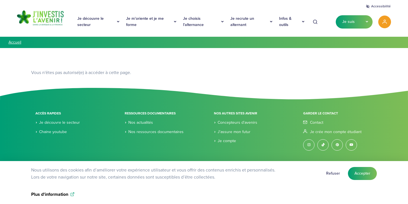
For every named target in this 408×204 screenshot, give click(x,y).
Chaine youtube (53, 131)
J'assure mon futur (234, 131)
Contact (316, 122)
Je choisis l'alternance (193, 21)
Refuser (333, 174)
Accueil (14, 42)
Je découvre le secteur (90, 21)
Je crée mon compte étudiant (336, 131)
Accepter (362, 174)
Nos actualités (140, 122)
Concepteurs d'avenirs (237, 122)
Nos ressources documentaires (156, 131)
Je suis (348, 21)
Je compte (227, 140)
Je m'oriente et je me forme (145, 21)
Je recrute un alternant (242, 21)
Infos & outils (285, 21)
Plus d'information (49, 196)
